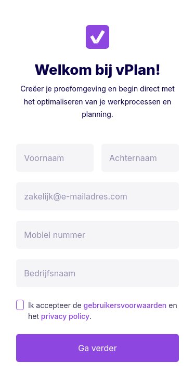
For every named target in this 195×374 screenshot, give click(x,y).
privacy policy (65, 316)
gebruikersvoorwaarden (125, 305)
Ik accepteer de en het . (102, 310)
